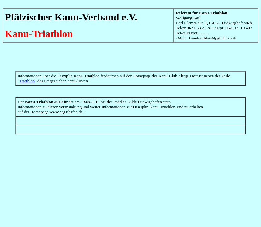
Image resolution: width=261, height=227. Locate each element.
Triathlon (27, 81)
